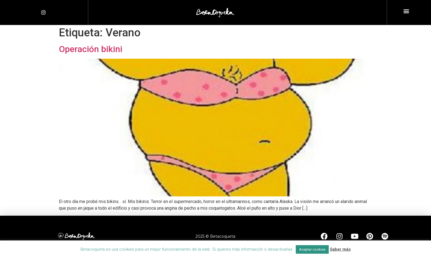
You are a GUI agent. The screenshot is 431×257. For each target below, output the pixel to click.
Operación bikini (90, 49)
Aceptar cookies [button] (312, 249)
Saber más (340, 249)
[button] (406, 11)
